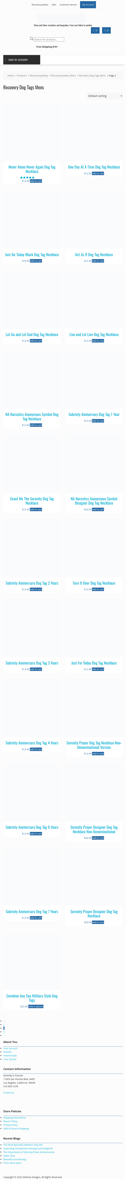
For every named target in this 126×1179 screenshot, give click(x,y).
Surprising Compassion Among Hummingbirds (28, 1148)
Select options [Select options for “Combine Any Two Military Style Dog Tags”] (35, 1006)
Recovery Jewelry (40, 4)
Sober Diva (9, 1155)
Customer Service (68, 4)
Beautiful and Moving (14, 1159)
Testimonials (10, 1055)
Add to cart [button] (36, 181)
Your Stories (9, 1059)
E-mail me (8, 1092)
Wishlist (7, 1051)
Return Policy (10, 1121)
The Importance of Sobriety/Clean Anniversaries (28, 1152)
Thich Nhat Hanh (12, 1163)
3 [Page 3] (4, 1031)
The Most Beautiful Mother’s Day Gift (22, 1144)
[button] (27, 177)
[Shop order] (104, 96)
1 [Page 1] (4, 1024)
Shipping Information (14, 1117)
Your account (10, 1048)
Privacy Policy (10, 1124)
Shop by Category (16, 59)
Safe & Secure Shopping (16, 1128)
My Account (88, 4)
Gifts (54, 4)
